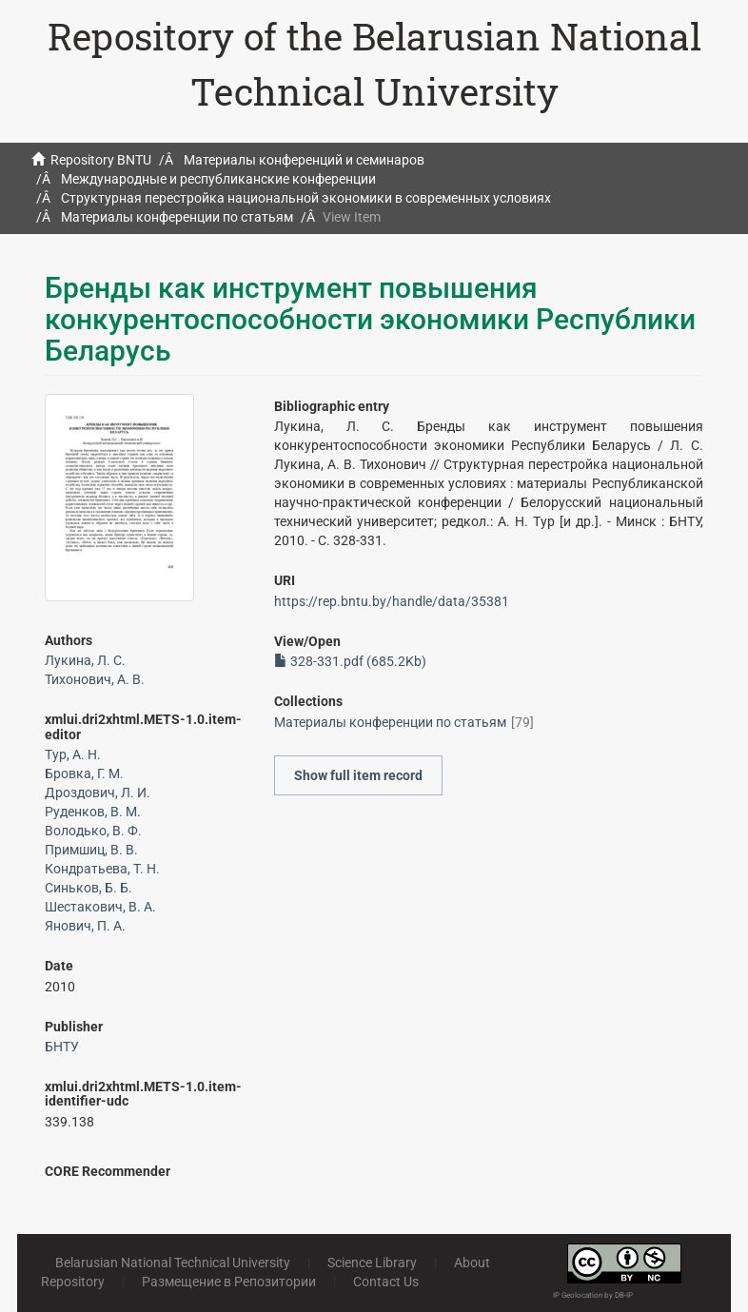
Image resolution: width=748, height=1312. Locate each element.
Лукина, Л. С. (85, 660)
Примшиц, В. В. (91, 849)
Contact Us (386, 1281)
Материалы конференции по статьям (177, 217)
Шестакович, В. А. (100, 906)
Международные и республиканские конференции (218, 178)
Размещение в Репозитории (229, 1281)
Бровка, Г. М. (84, 773)
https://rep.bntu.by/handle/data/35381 (391, 601)
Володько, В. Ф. (93, 830)
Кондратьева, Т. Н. (102, 868)
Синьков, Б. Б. (88, 887)
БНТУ (62, 1046)
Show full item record (358, 775)
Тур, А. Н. (73, 754)
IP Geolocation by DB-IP (593, 1295)
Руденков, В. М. (93, 811)
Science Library (372, 1262)
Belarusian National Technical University (172, 1262)
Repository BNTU (100, 159)
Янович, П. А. (85, 925)
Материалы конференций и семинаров (304, 159)
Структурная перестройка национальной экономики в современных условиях (306, 198)
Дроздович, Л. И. (97, 792)
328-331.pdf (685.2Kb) (350, 661)
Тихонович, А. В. (95, 679)
